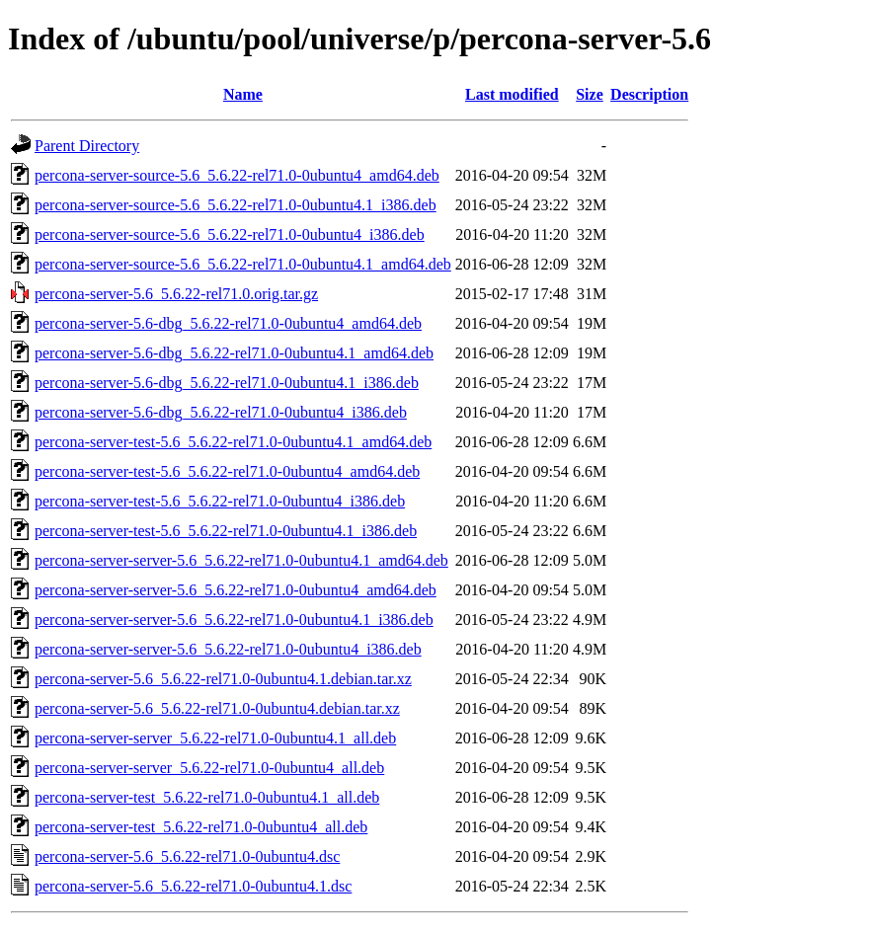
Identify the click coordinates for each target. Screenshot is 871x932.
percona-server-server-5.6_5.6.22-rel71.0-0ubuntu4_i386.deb (228, 649)
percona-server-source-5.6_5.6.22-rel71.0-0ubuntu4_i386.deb (230, 234)
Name (243, 94)
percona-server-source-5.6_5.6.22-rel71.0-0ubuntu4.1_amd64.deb (243, 264)
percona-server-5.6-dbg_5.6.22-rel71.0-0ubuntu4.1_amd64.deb (234, 353)
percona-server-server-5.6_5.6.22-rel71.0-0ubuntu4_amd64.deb (235, 590)
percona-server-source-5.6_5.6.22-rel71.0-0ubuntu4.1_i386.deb (235, 204)
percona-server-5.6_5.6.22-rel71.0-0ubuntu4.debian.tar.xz (217, 708)
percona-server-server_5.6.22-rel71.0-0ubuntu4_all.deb (209, 767)
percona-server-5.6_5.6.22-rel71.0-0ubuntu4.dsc (187, 856)
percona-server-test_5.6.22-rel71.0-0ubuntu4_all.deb (201, 826)
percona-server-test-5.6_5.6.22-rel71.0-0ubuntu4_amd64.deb (227, 471)
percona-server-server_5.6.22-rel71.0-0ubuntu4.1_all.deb (215, 738)
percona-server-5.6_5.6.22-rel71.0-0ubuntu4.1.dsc (193, 886)
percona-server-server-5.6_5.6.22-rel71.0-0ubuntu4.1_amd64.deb (241, 560)
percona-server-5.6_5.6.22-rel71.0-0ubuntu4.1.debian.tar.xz (223, 678)
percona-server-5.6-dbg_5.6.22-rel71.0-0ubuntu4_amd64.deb (228, 323)
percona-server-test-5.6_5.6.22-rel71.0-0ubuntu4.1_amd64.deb (233, 441)
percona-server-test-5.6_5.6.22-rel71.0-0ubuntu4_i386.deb (220, 501)
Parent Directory (87, 145)
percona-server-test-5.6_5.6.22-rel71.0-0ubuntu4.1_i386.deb (226, 530)
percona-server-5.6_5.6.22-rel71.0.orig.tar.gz (176, 293)
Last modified (512, 94)
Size (589, 94)
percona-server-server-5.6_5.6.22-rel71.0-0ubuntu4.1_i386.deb (234, 619)
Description (649, 94)
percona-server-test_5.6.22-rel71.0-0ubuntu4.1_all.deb (207, 797)
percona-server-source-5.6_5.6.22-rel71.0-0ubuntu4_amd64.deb (237, 175)
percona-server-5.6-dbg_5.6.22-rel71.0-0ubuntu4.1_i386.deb (227, 382)
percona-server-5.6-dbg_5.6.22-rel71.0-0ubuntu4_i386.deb (221, 412)
